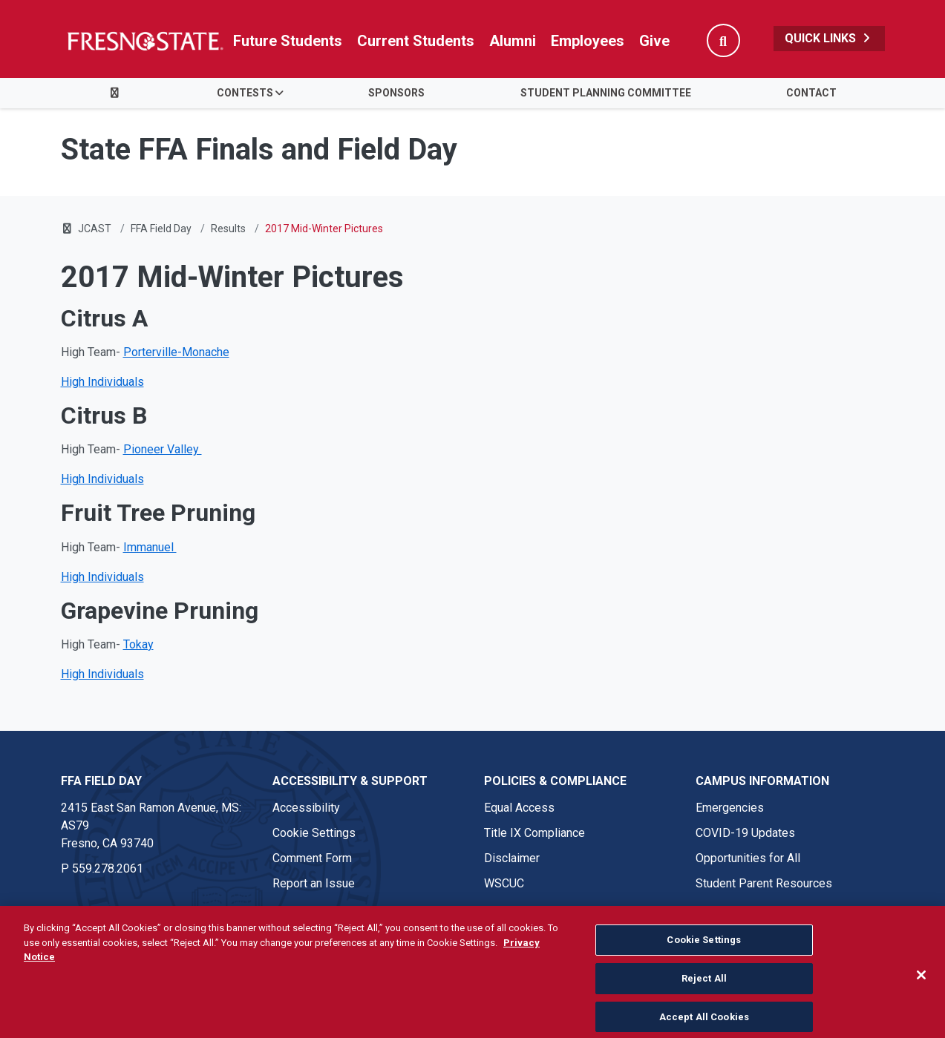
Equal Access (519, 808)
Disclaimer (512, 858)
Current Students (415, 41)
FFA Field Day (161, 228)
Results (228, 228)
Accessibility (306, 808)
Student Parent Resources (764, 883)
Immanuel (150, 547)
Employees (587, 41)
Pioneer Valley (162, 449)
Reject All (704, 996)
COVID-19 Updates (745, 833)
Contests (245, 93)
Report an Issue (313, 883)
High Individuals (102, 382)
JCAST (94, 228)
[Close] (921, 993)
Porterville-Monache (176, 352)
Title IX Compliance (534, 833)
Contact (811, 93)
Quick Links (829, 38)
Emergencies (730, 808)
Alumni (512, 41)
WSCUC (504, 883)
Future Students (287, 41)
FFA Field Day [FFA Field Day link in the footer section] (101, 781)
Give (654, 41)
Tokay (138, 644)
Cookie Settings (314, 833)
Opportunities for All (748, 858)
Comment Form (312, 858)
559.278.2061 (107, 868)
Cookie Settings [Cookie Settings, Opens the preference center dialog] (704, 958)
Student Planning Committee (605, 93)
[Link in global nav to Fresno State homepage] (144, 41)
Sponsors (396, 93)
